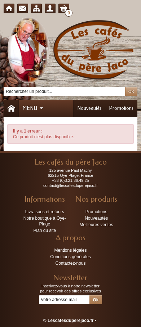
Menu (32, 108)
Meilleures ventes (96, 224)
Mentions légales (70, 250)
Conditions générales (70, 256)
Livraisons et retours (44, 211)
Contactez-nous (70, 263)
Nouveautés (89, 108)
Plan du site (44, 230)
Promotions (121, 108)
